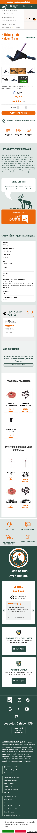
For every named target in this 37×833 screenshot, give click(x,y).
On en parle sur (18, 218)
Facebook (28, 700)
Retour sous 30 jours (28, 135)
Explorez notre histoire (21, 761)
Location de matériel (11, 789)
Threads (10, 709)
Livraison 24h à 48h (18, 135)
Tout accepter (8, 831)
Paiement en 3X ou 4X (8, 135)
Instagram (20, 700)
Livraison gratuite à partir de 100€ (18, 2)
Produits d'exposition (11, 809)
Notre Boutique (9, 783)
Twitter (19, 709)
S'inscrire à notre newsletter (18, 730)
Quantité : (13, 107)
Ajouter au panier (18, 113)
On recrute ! (8, 773)
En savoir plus (18, 649)
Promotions (8, 800)
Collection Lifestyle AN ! (12, 815)
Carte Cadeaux (9, 812)
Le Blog (10, 700)
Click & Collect (8, 786)
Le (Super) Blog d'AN (10, 770)
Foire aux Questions (10, 780)
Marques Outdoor (10, 797)
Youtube (27, 709)
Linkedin (17, 717)
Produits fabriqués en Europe (14, 806)
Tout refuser (20, 831)
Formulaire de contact (11, 777)
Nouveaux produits (10, 803)
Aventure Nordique (12, 741)
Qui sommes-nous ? (10, 767)
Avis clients (7, 792)
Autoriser (23, 81)
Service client (9, 529)
